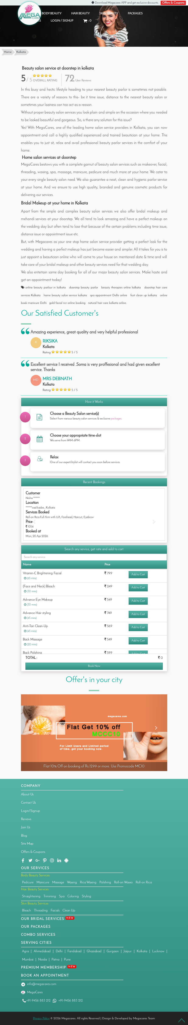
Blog (24, 835)
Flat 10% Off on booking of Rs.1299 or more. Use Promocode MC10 (94, 766)
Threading (41, 910)
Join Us (25, 827)
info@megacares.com (41, 983)
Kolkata (142, 951)
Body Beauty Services (35, 875)
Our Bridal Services (47, 918)
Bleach (26, 910)
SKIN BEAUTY (108, 13)
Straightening (31, 896)
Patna (55, 959)
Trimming (49, 896)
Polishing (105, 882)
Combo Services (38, 934)
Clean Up (69, 910)
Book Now (94, 665)
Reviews (26, 818)
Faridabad (74, 951)
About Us (27, 794)
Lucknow (158, 951)
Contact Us (28, 802)
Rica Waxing (88, 882)
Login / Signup (62, 20)
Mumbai (27, 959)
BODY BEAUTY (51, 13)
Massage (58, 882)
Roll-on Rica (144, 882)
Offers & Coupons (175, 2)
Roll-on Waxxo (123, 882)
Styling (86, 896)
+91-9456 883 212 (36, 1000)
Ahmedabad (42, 951)
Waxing (72, 882)
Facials (55, 910)
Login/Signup (30, 810)
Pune (67, 959)
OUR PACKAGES (36, 926)
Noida (42, 959)
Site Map (27, 843)
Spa (61, 896)
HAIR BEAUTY (80, 13)
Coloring (73, 896)
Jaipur (128, 951)
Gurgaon (113, 951)
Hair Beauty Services (35, 889)
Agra (25, 951)
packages (116, 418)
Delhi (59, 951)
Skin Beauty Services (34, 903)
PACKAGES (135, 13)
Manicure (42, 882)
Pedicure (27, 882)
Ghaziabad (94, 951)
